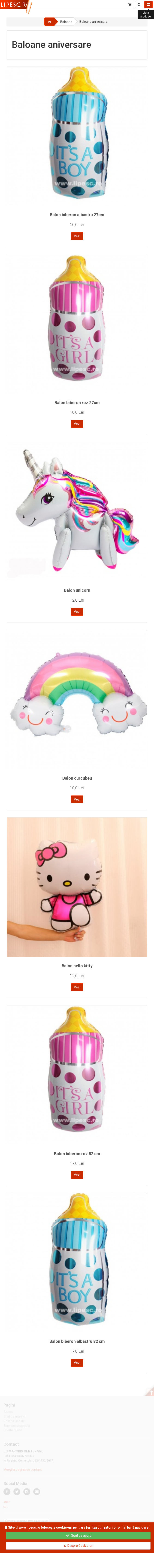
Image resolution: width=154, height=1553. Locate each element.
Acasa (8, 1413)
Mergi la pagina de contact (22, 1470)
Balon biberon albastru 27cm (77, 214)
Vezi (77, 236)
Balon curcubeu (77, 778)
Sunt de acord (78, 1535)
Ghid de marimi (14, 1417)
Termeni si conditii (16, 1426)
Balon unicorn (77, 590)
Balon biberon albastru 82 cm (77, 1341)
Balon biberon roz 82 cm (77, 1153)
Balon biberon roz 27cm (77, 402)
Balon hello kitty (77, 965)
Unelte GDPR (12, 1431)
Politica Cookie (14, 1422)
